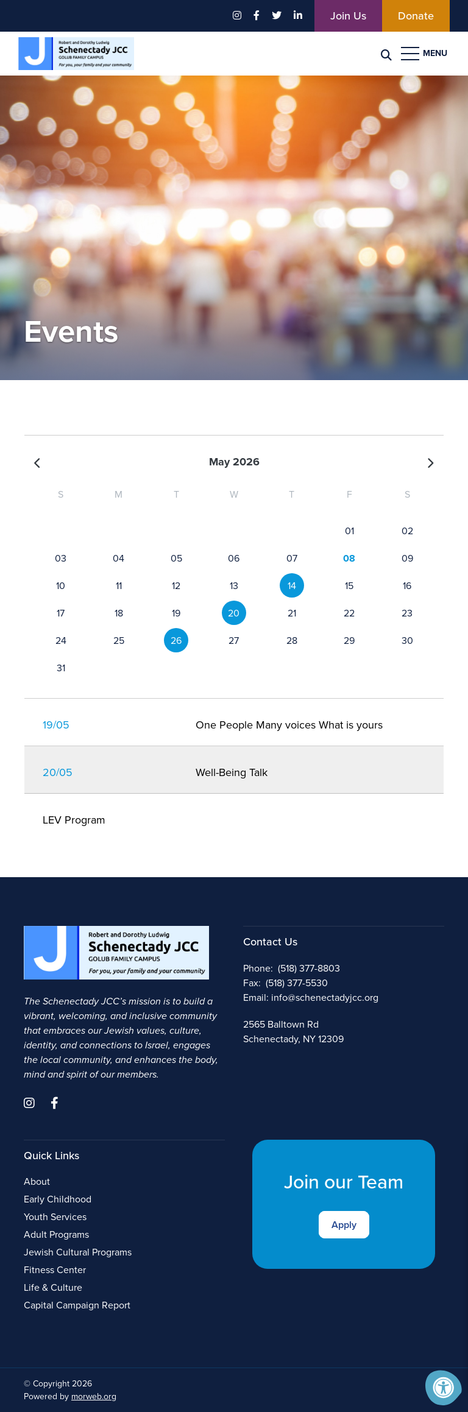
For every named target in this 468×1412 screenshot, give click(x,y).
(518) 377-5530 (297, 983)
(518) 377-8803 (309, 968)
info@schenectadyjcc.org (324, 997)
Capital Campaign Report (77, 1305)
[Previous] (38, 462)
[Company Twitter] (277, 16)
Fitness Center (55, 1270)
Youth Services (55, 1217)
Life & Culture (53, 1287)
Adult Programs (56, 1234)
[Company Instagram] (237, 16)
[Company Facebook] (257, 16)
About (37, 1181)
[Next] (430, 462)
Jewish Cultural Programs (78, 1252)
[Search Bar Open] (386, 54)
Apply (344, 1225)
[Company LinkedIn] (298, 16)
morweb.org (93, 1396)
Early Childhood (57, 1199)
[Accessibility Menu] (443, 1387)
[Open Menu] (425, 53)
